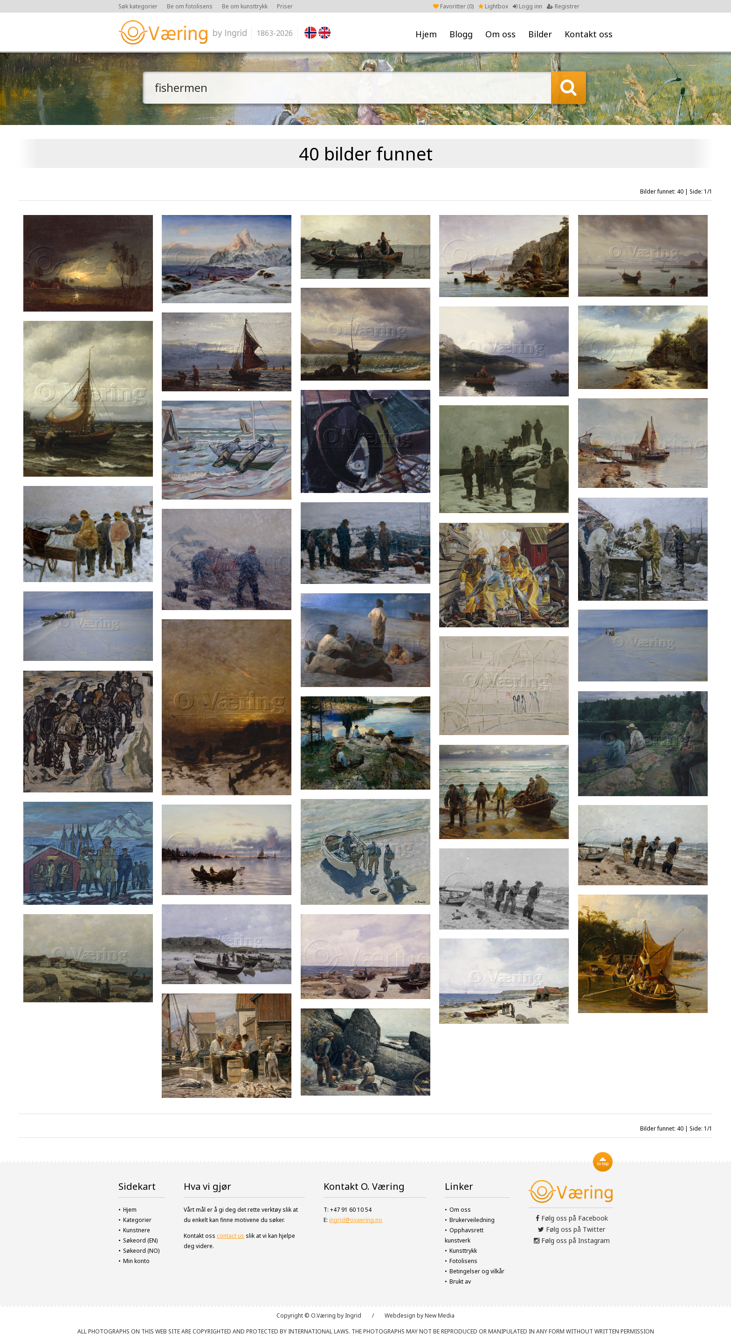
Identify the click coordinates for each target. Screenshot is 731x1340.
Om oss (500, 34)
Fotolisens (463, 1261)
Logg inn (527, 6)
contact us (230, 1236)
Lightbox (493, 6)
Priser (285, 6)
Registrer (563, 6)
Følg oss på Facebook (572, 1218)
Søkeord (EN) (140, 1240)
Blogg (461, 34)
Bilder (540, 34)
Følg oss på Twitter (571, 1229)
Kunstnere (136, 1230)
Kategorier (137, 1220)
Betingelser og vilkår (476, 1271)
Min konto (136, 1261)
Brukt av (460, 1281)
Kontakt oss (589, 34)
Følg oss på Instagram (572, 1240)
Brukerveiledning (472, 1220)
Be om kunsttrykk (245, 6)
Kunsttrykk (463, 1251)
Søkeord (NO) (141, 1251)
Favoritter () (453, 6)
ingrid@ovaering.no (355, 1220)
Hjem (426, 34)
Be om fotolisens (190, 6)
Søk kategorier (138, 6)
